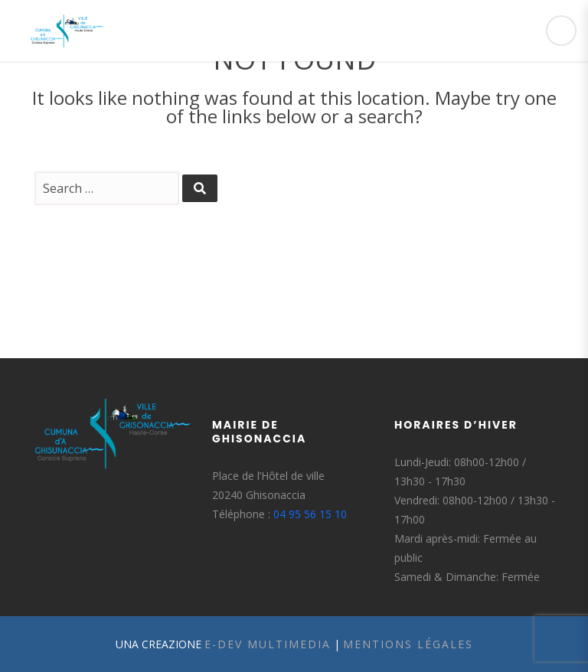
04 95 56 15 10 (310, 514)
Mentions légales (408, 644)
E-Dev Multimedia (267, 644)
